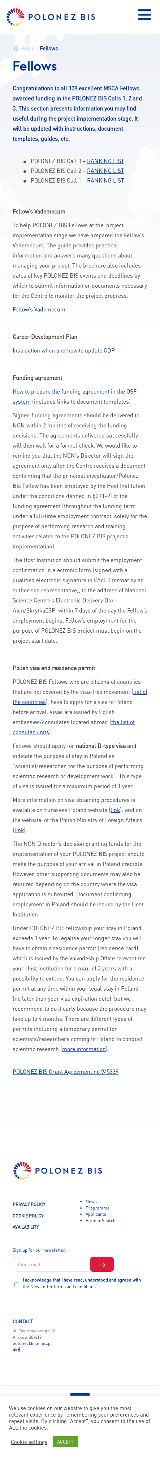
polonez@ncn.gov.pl (32, 1343)
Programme (98, 1208)
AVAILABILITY (26, 1227)
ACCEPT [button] (65, 1442)
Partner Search (101, 1220)
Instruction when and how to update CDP (64, 350)
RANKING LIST (105, 161)
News (91, 1201)
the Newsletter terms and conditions (59, 1286)
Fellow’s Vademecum (39, 309)
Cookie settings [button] (29, 1442)
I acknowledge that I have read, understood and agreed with (82, 1283)
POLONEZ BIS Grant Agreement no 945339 (65, 1071)
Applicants (96, 1214)
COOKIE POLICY (28, 1216)
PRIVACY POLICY (29, 1204)
